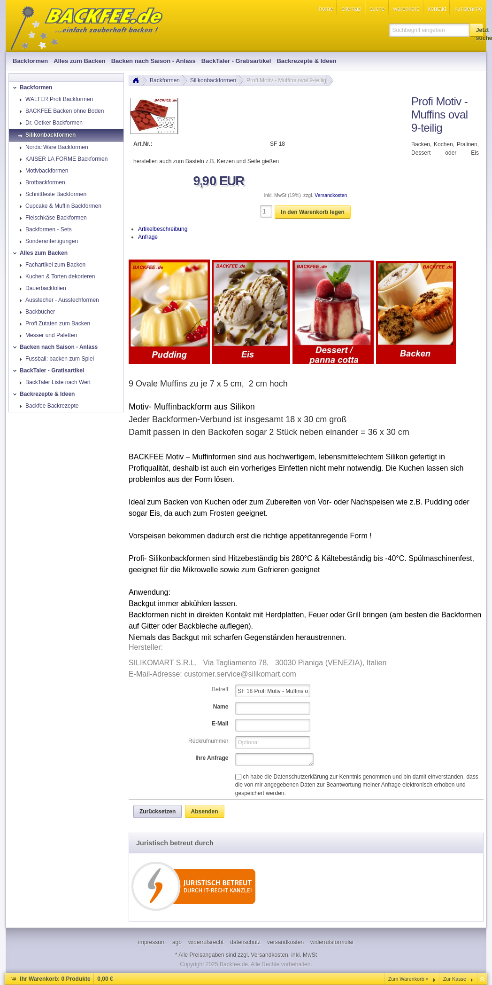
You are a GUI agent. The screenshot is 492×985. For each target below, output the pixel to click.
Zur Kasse (454, 979)
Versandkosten (331, 195)
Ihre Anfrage (211, 758)
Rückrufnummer (208, 741)
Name (221, 706)
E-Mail (220, 723)
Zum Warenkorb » (408, 979)
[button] (476, 30)
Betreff (220, 689)
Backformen (165, 80)
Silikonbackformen (213, 80)
